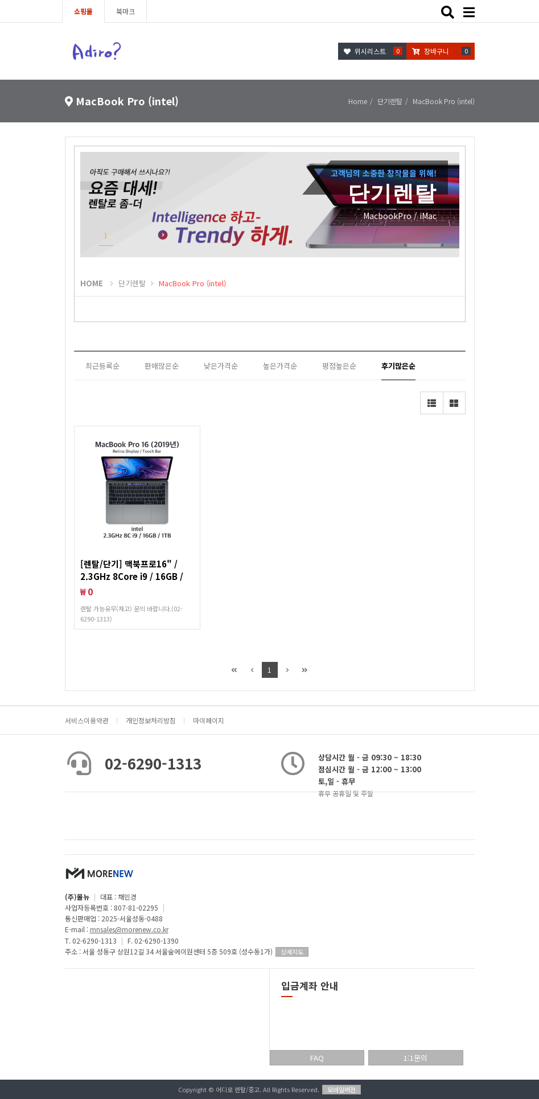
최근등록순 (102, 365)
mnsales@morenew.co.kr (129, 929)
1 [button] (106, 235)
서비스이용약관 (87, 720)
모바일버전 (341, 1089)
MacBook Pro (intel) (192, 283)
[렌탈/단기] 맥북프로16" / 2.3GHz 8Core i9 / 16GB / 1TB (131, 576)
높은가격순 (280, 365)
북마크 (125, 11)
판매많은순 (162, 365)
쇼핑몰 (83, 11)
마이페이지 (208, 720)
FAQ (317, 1057)
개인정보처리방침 (151, 720)
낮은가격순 (221, 365)
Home (357, 101)
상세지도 (292, 951)
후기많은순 (398, 365)
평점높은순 (339, 365)
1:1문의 (415, 1057)
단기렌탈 (132, 283)
